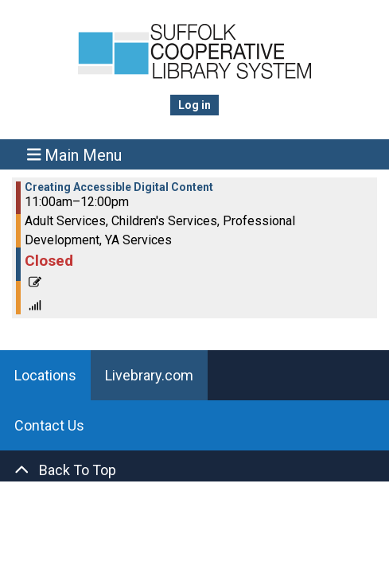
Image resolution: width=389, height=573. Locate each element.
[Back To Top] (194, 469)
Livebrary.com (149, 375)
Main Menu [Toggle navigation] (75, 155)
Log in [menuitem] (194, 105)
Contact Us (49, 425)
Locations (45, 375)
